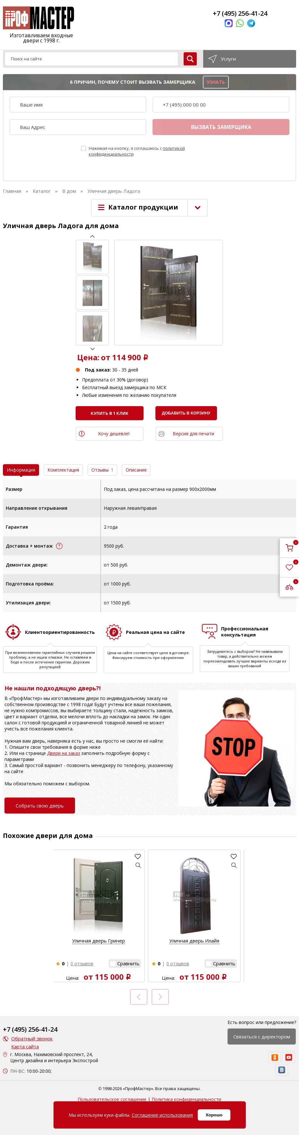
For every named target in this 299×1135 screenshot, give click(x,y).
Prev (92, 236)
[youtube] (288, 1057)
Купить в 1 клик (110, 413)
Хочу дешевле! (113, 434)
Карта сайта (25, 1046)
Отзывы (102, 470)
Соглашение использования (162, 1115)
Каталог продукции (143, 207)
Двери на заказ (63, 753)
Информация (21, 470)
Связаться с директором (261, 1036)
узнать (216, 82)
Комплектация (63, 470)
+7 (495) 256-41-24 (240, 13)
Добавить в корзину (186, 413)
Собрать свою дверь (40, 805)
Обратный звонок (32, 1038)
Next (92, 348)
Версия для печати (193, 434)
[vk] (281, 1070)
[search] (190, 58)
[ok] (274, 1057)
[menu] (9, 15)
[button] (138, 865)
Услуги (228, 58)
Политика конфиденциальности (186, 1099)
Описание (136, 470)
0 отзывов (82, 963)
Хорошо (214, 1115)
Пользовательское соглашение (112, 1099)
